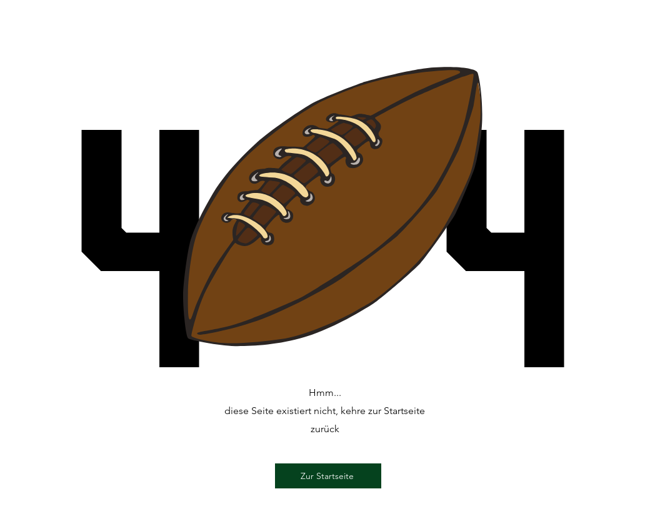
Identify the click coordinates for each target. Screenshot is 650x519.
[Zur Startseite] (328, 475)
